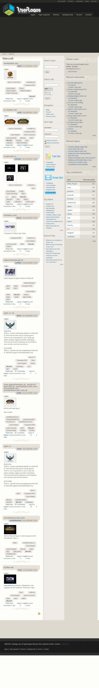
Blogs (87, 1)
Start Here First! (73, 156)
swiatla (16, 297)
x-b (68, 229)
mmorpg (18, 140)
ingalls (69, 206)
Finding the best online (75, 122)
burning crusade (11, 430)
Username (48, 127)
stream (26, 199)
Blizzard (23, 138)
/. (7, 54)
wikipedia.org (50, 210)
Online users (50, 114)
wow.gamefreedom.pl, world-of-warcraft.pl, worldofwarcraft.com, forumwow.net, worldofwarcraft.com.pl (21, 387)
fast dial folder (50, 208)
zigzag (69, 214)
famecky (70, 225)
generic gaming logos (52, 217)
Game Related (10, 88)
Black (8, 286)
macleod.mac (71, 203)
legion (8, 297)
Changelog (49, 162)
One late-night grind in (75, 83)
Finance (70, 129)
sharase (73, 85)
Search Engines (11, 90)
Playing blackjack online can (77, 96)
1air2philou (71, 236)
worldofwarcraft (10, 554)
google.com (49, 204)
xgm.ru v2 (32, 357)
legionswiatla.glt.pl (29, 283)
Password (48, 134)
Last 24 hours (72, 71)
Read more (9, 99)
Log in (19, 99)
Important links (50, 166)
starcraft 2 (9, 199)
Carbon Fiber (50, 223)
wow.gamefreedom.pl (12, 419)
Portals (21, 88)
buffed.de (32, 592)
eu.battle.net (31, 128)
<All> (48, 89)
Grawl (19, 315)
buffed (23, 598)
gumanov (70, 191)
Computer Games (21, 499)
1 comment (20, 433)
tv (6, 197)
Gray (33, 188)
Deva (69, 187)
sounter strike (30, 201)
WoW (31, 138)
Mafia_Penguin (72, 184)
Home (4, 54)
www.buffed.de (9, 585)
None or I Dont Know (14, 82)
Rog (68, 218)
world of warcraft (11, 138)
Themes (56, 15)
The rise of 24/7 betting (75, 102)
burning (32, 430)
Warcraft (11, 54)
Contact (88, 15)
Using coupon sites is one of (77, 116)
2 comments (21, 371)
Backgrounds (68, 15)
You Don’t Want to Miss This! (77, 151)
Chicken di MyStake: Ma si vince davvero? (81, 158)
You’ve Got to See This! (75, 149)
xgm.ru (33, 490)
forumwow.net (10, 422)
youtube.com (50, 206)
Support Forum (50, 189)
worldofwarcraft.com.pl (25, 422)
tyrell (19, 112)
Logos (33, 15)
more (61, 230)
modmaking (19, 366)
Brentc (19, 218)
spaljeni (69, 210)
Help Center (61, 1)
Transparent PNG (29, 85)
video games (17, 551)
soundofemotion (15, 520)
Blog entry (48, 92)
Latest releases (51, 164)
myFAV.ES (93, 1)
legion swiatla (27, 297)
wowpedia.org (31, 82)
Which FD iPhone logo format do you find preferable (53, 255)
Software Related (25, 90)
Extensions (79, 1)
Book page (48, 94)
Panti (20, 570)
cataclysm (9, 143)
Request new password (52, 143)
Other (23, 193)
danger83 (70, 233)
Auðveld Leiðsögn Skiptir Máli (77, 147)
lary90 (19, 393)
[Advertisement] (49, 35)
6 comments (21, 504)
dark (7, 551)
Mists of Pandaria (22, 143)
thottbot (8, 246)
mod (29, 366)
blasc (15, 598)
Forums (79, 15)
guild (7, 299)
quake (8, 201)
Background (48, 91)
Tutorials (71, 1)
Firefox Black (50, 212)
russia (15, 369)
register (25, 99)
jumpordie (70, 195)
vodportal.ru (31, 185)
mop (27, 140)
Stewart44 (73, 92)
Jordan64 (73, 131)
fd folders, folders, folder (53, 215)
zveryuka (18, 159)
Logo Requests (44, 15)
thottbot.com (31, 238)
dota (18, 199)
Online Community (11, 93)
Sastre (69, 221)
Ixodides (18, 263)
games (14, 197)
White (16, 286)
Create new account (51, 140)
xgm (7, 369)
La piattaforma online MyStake (78, 164)
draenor (26, 294)
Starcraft (8, 502)
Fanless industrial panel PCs (77, 89)
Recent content (51, 116)
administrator (64, 644)
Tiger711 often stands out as (77, 109)
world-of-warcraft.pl (29, 419)
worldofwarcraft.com (12, 417)
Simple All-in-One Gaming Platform (79, 153)
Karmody (70, 199)
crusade (22, 430)
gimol (20, 66)
